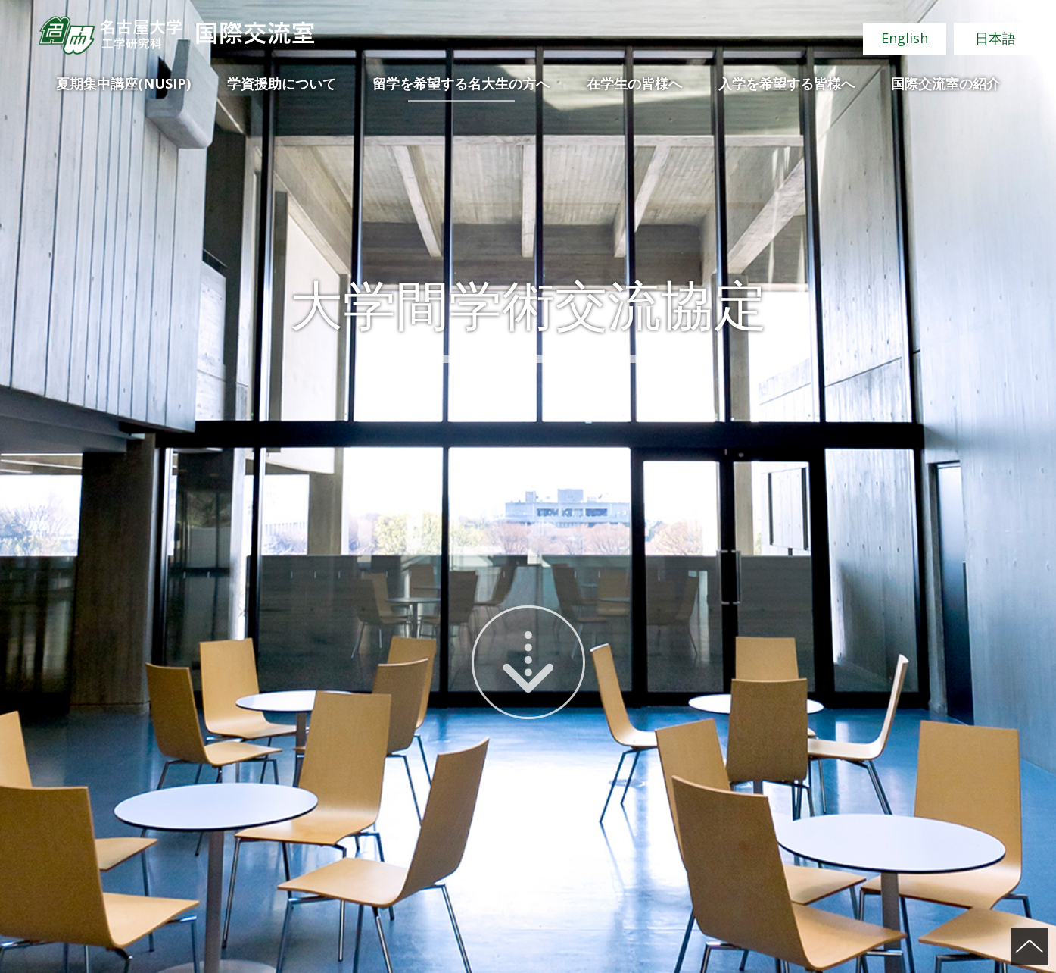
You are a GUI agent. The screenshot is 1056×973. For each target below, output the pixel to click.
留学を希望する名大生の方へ (461, 83)
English (904, 38)
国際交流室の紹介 (945, 83)
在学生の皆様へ (634, 83)
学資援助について (281, 83)
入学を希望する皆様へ (786, 83)
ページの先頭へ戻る (1029, 946)
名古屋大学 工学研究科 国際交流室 (176, 35)
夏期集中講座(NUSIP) (123, 83)
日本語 (995, 38)
